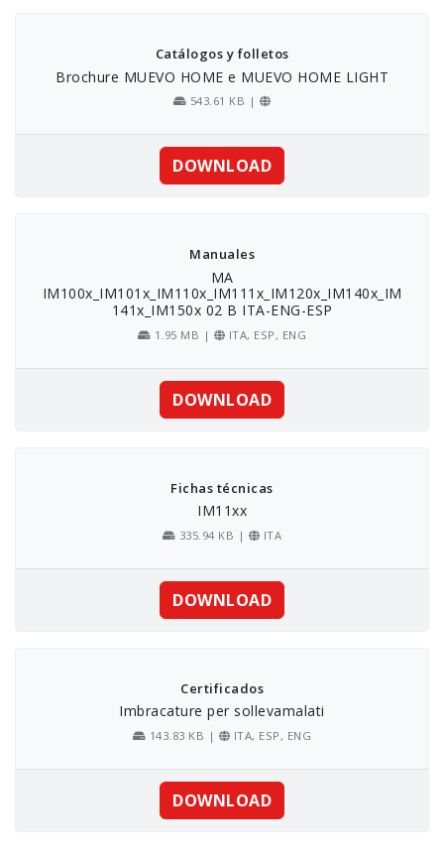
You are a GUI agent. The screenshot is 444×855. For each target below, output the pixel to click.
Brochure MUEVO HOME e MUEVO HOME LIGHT (222, 76)
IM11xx (222, 510)
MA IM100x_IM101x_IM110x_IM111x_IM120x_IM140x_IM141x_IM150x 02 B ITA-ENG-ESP (222, 294)
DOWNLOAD (222, 166)
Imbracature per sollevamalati (222, 710)
